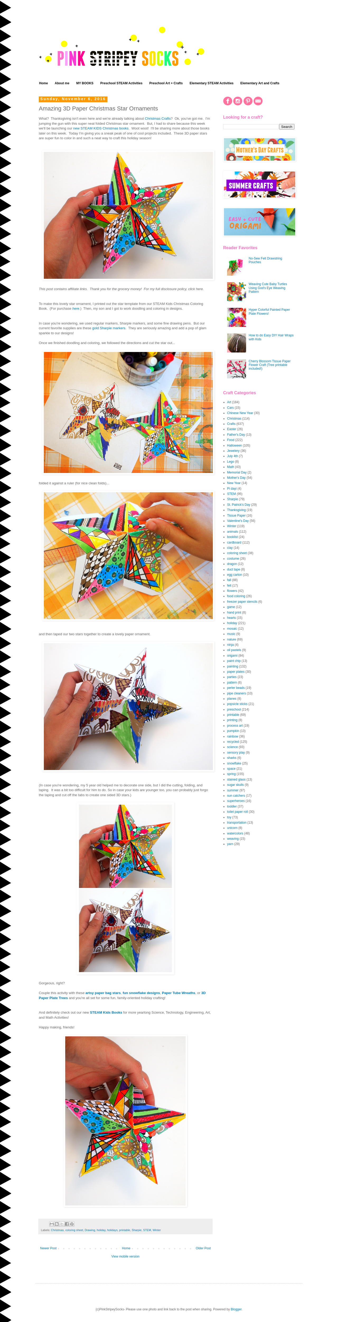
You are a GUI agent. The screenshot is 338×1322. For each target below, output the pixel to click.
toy (229, 817)
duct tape (233, 569)
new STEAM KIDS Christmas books (101, 128)
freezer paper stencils (242, 602)
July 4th (232, 456)
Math (230, 467)
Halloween (234, 445)
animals (232, 532)
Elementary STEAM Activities (211, 83)
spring (231, 774)
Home (43, 83)
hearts (231, 618)
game (231, 607)
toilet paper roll (237, 812)
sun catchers (236, 795)
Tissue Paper (236, 515)
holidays (112, 1230)
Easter (231, 429)
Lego (230, 461)
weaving (233, 839)
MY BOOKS (84, 83)
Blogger (236, 1309)
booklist (232, 537)
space (231, 769)
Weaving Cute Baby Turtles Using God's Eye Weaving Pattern (268, 288)
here (75, 308)
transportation (236, 822)
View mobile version (125, 1256)
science (232, 747)
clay (230, 548)
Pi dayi (232, 488)
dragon (232, 564)
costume (233, 558)
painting (232, 666)
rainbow (232, 736)
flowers (232, 591)
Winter (157, 1230)
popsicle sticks (237, 704)
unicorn (232, 828)
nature (231, 639)
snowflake (234, 763)
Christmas (57, 1230)
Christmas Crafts (158, 118)
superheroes (236, 801)
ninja (230, 645)
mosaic (232, 628)
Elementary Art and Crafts (259, 83)
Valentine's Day (238, 521)
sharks (231, 758)
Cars (230, 408)
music (231, 634)
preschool (234, 709)
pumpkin (233, 731)
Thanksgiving (236, 510)
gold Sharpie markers (108, 328)
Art (229, 402)
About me (62, 83)
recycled (233, 742)
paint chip (234, 661)
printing (232, 720)
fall (229, 580)
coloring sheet (74, 1230)
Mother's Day (236, 478)
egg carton (234, 575)
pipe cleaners (236, 693)
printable (124, 1230)
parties (232, 677)
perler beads (236, 688)
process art (235, 725)
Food (230, 440)
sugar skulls (235, 785)
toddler (232, 806)
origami (232, 655)
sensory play (236, 752)
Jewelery (233, 451)
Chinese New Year (240, 413)
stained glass (236, 779)
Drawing (90, 1230)
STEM (147, 1230)
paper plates (236, 672)
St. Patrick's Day (238, 505)
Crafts (231, 424)
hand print (234, 612)
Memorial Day (237, 472)
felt (229, 585)
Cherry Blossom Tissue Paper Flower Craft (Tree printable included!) (270, 365)
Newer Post (48, 1248)
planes (231, 699)
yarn (230, 844)
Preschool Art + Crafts (166, 83)
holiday (101, 1230)
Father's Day (236, 435)
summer (232, 790)
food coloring (236, 596)
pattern (232, 682)
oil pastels (234, 650)
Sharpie (137, 1230)
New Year (234, 483)
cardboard (234, 542)
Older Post (203, 1248)
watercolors (235, 833)
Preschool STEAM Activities (121, 83)
